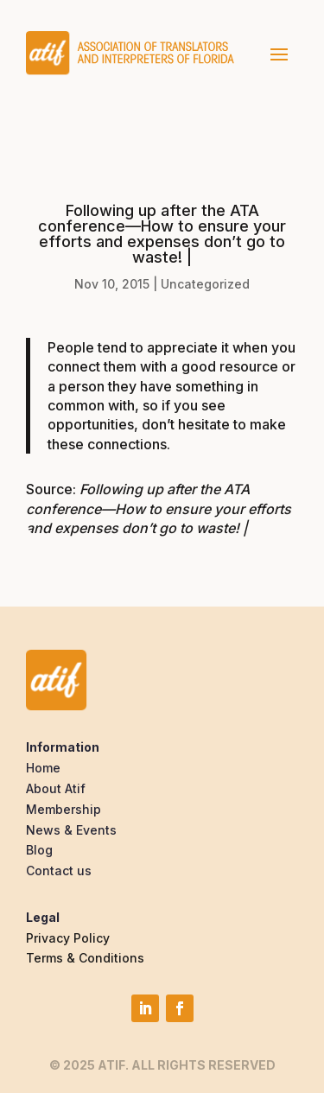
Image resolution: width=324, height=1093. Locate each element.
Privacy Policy (68, 938)
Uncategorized (205, 283)
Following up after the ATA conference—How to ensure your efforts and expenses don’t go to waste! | (158, 508)
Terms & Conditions (85, 957)
